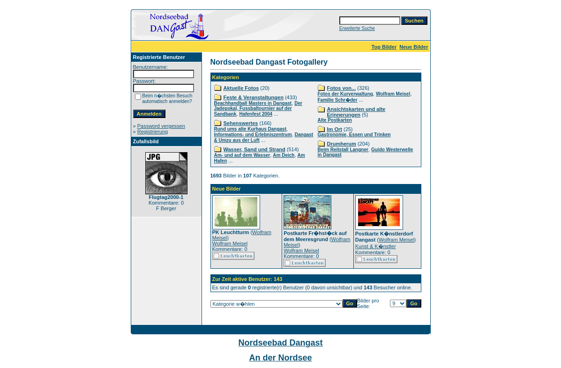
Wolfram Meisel (393, 93)
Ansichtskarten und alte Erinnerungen (356, 112)
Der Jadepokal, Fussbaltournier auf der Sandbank (258, 109)
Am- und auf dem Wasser (242, 155)
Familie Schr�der (338, 100)
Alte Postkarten (335, 120)
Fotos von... (341, 88)
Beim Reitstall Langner (343, 149)
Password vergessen (161, 126)
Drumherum (341, 144)
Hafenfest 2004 (255, 114)
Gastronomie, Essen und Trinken (354, 134)
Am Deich (283, 155)
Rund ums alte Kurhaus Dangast (250, 129)
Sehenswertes (241, 123)
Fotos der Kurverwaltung (345, 93)
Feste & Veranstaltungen (254, 97)
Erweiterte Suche (357, 28)
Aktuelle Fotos (241, 88)
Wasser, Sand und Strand (254, 149)
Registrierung (152, 131)
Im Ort (334, 129)
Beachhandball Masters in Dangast (253, 103)
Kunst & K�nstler (375, 246)
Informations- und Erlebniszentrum (253, 134)
